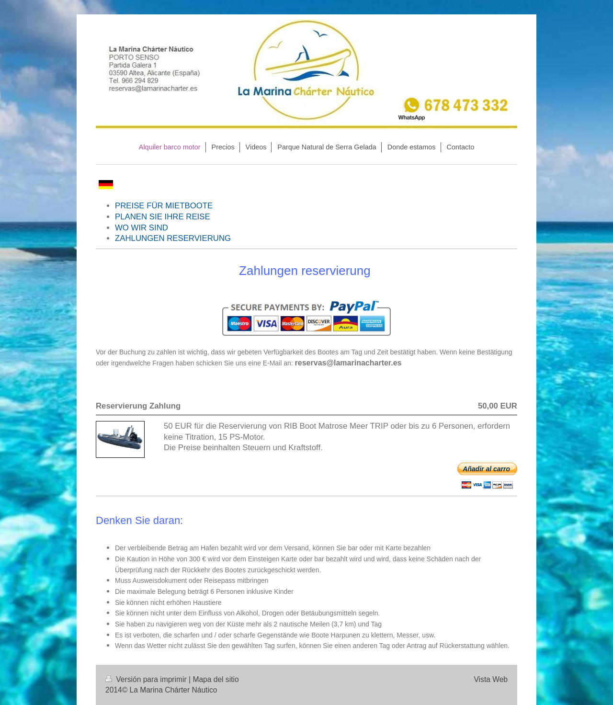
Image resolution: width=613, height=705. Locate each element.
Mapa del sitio (215, 679)
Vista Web (491, 679)
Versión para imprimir (147, 679)
